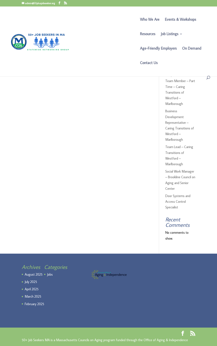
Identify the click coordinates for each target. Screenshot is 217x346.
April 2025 (32, 289)
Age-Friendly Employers (158, 49)
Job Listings (169, 34)
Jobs (50, 274)
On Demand (191, 49)
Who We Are (149, 20)
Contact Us (149, 63)
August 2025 (33, 274)
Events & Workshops (180, 20)
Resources (147, 34)
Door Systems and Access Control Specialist (177, 201)
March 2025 (33, 296)
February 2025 (34, 304)
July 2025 (31, 282)
